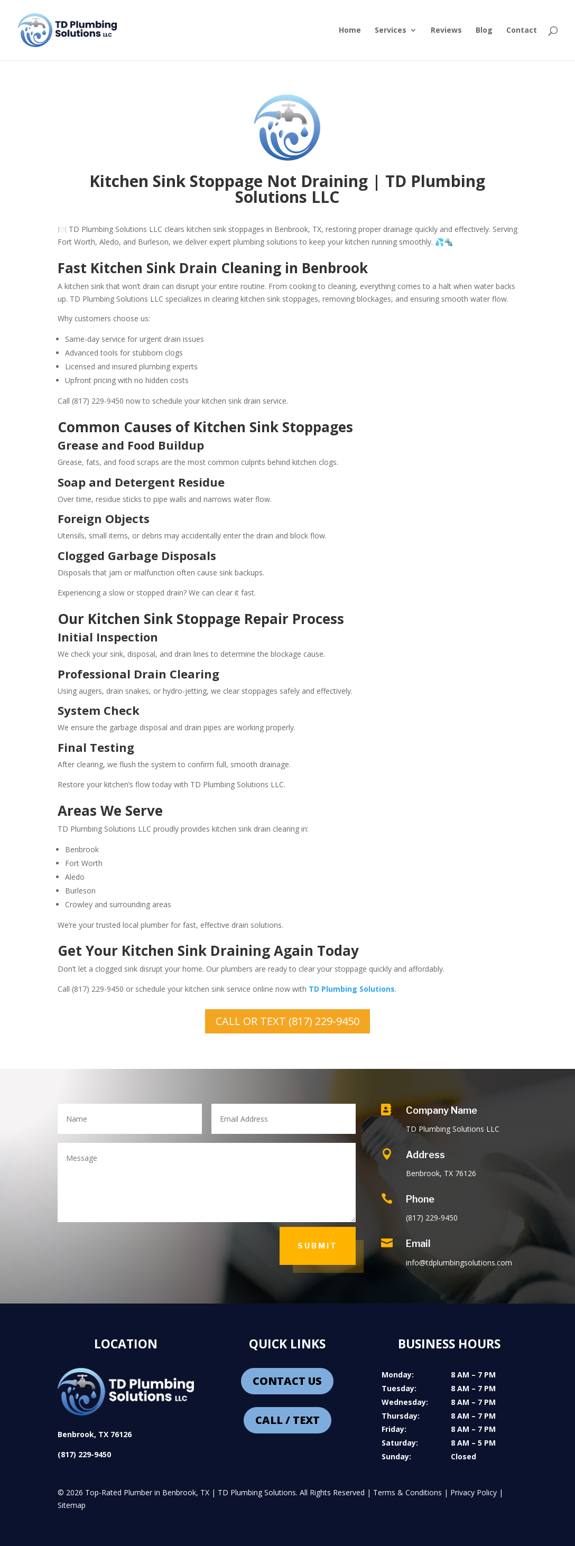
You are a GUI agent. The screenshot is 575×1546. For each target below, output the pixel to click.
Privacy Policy (473, 1492)
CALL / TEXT (287, 1420)
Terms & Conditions (407, 1492)
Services (390, 30)
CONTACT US (287, 1381)
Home (350, 30)
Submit (318, 1245)
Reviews (446, 30)
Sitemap (72, 1505)
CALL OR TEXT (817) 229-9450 (287, 1021)
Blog (484, 30)
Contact (521, 30)
